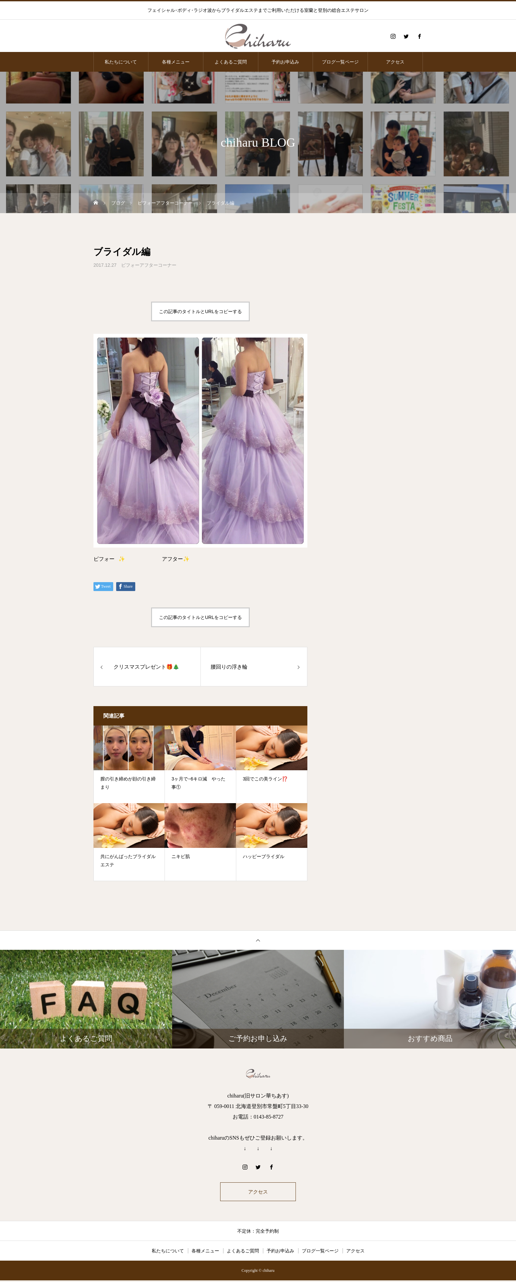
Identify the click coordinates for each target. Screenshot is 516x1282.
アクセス (395, 61)
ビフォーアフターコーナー (148, 265)
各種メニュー (176, 61)
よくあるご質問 (231, 61)
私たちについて (121, 61)
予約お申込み (285, 61)
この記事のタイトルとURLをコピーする (200, 311)
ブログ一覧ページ (340, 61)
